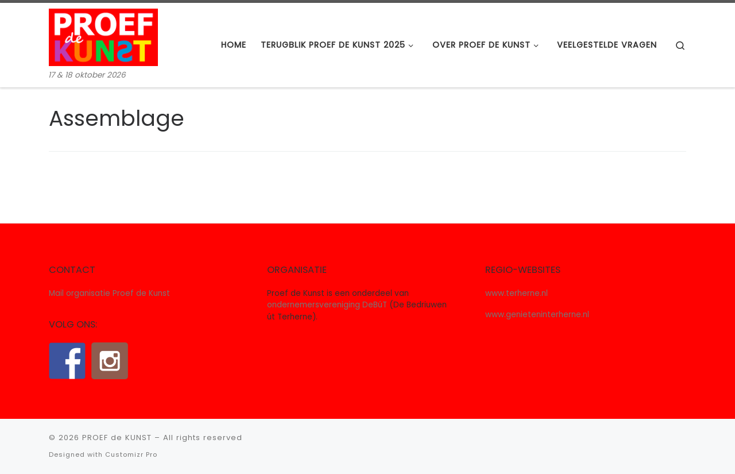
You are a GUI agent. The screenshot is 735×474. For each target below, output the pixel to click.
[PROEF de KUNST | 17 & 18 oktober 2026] (103, 36)
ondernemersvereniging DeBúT (327, 304)
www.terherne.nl (516, 293)
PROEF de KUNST (117, 437)
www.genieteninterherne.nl (537, 314)
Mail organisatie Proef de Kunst (109, 293)
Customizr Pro (131, 454)
